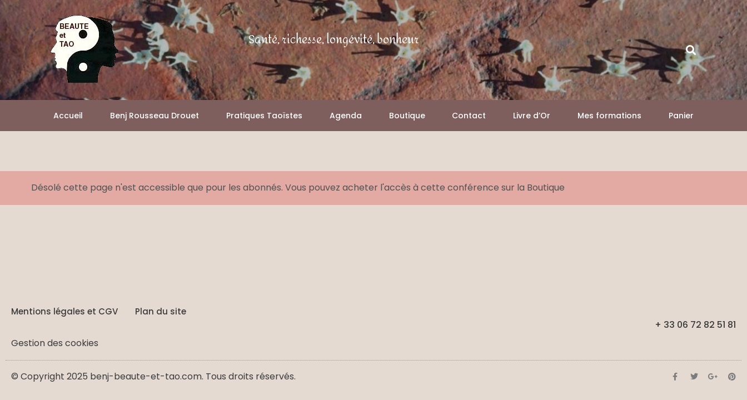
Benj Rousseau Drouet (154, 115)
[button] (691, 50)
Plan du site (160, 311)
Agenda (346, 115)
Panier (681, 115)
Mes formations (609, 115)
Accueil (68, 115)
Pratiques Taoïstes (264, 115)
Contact (469, 115)
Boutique (407, 115)
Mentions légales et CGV (64, 311)
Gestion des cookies (54, 343)
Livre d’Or (531, 115)
